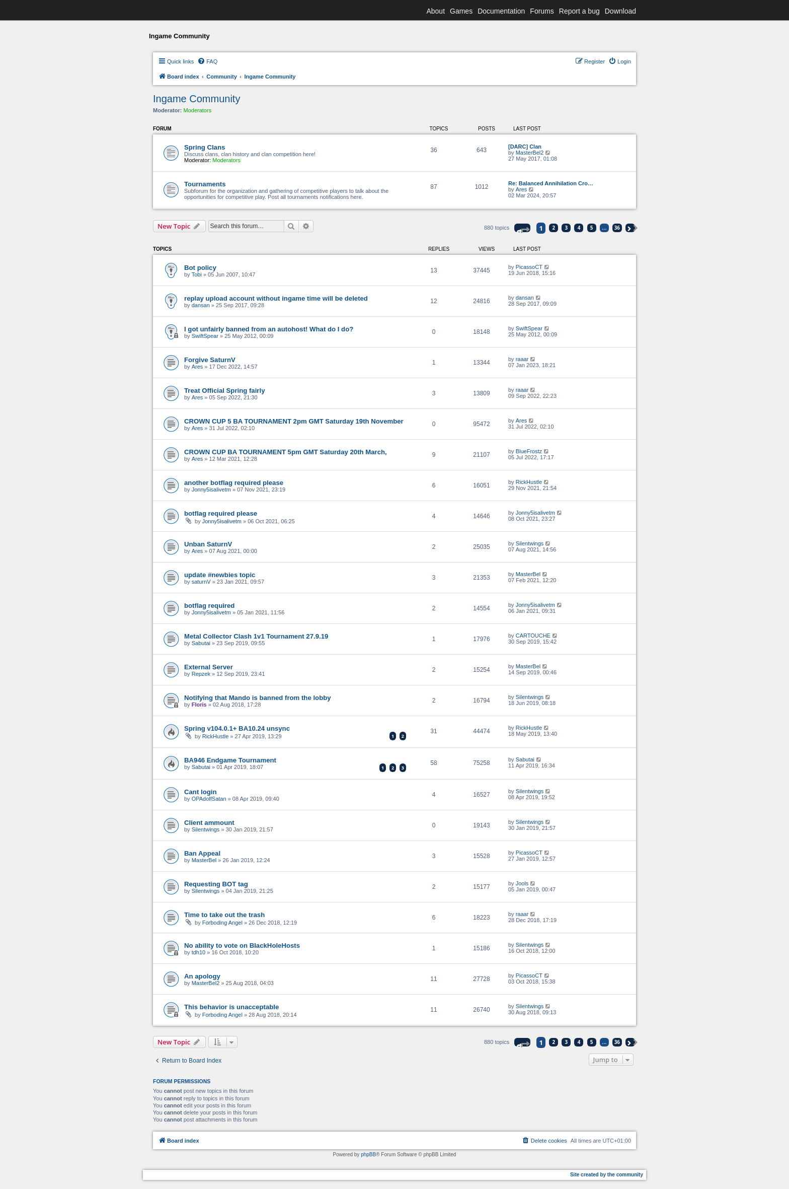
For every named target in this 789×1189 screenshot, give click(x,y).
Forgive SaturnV (209, 360)
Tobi (197, 274)
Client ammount (209, 822)
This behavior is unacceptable (231, 1007)
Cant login (200, 792)
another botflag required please (233, 482)
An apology (202, 976)
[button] (522, 228)
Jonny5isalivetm (211, 489)
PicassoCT (529, 267)
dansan (201, 305)
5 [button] (591, 227)
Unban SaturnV (208, 544)
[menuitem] (207, 61)
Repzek (201, 674)
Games (461, 11)
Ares (521, 189)
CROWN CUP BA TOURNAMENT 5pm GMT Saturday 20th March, (285, 452)
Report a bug (579, 11)
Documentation (501, 11)
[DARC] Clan (524, 147)
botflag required (209, 605)
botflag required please (220, 513)
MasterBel (528, 574)
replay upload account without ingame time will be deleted (276, 298)
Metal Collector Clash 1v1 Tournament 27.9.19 (256, 636)
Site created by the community (606, 1174)
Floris (199, 705)
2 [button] (554, 227)
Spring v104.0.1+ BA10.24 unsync (237, 728)
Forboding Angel (222, 923)
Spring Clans (204, 147)
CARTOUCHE (533, 636)
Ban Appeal (202, 853)
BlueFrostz (529, 451)
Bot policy (200, 267)
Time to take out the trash (224, 915)
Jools (522, 883)
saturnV (201, 582)
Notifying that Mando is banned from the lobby (257, 698)
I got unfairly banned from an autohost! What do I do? (268, 329)
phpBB (368, 1154)
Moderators (198, 110)
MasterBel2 (530, 153)
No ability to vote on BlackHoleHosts (242, 945)
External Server (208, 667)
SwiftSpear (205, 336)
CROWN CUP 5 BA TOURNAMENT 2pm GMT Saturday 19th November (294, 421)
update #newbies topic (219, 575)
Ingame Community (196, 98)
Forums (542, 11)
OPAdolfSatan (209, 799)
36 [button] (617, 227)
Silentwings (530, 543)
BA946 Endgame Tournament (230, 760)
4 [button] (579, 227)
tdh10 (199, 952)
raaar (522, 359)
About (435, 11)
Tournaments (205, 184)
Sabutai (201, 643)
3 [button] (566, 227)
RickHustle (529, 482)
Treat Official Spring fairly (224, 390)
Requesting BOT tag (216, 884)
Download (620, 11)
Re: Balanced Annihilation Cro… (550, 183)
